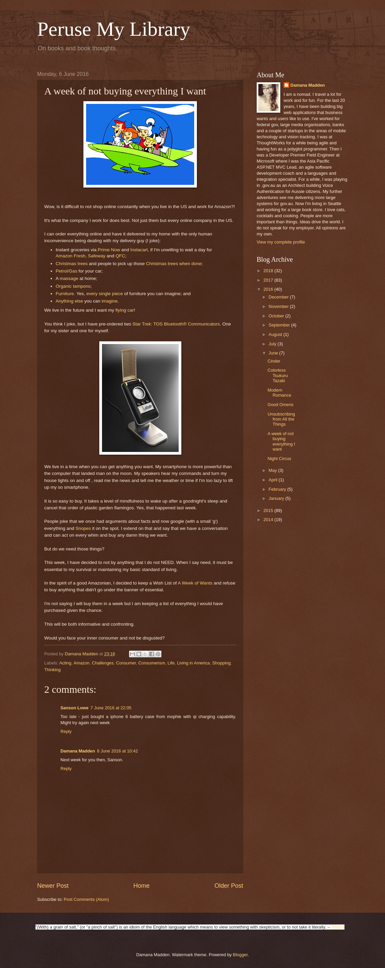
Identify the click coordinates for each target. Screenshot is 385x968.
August (275, 334)
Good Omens (280, 404)
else (79, 301)
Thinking (52, 669)
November (279, 306)
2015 (268, 510)
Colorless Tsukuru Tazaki (277, 375)
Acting (65, 662)
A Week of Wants (195, 583)
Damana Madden (77, 750)
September (279, 325)
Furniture (65, 293)
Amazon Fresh (70, 255)
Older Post (228, 885)
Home (141, 885)
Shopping (221, 662)
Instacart (139, 249)
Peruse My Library (113, 29)
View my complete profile (281, 242)
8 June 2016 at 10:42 (117, 750)
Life (171, 662)
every (92, 293)
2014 (268, 519)
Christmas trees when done (174, 263)
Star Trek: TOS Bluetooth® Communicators (176, 323)
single (105, 293)
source (338, 927)
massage (70, 278)
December (279, 297)
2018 (268, 270)
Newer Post (53, 885)
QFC (120, 255)
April (273, 479)
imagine (110, 301)
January (276, 498)
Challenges (102, 662)
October (276, 315)
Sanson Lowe (74, 707)
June (273, 352)
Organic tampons (73, 286)
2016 (268, 289)
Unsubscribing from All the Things (281, 419)
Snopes (83, 528)
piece (117, 293)
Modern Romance (279, 393)
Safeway (97, 255)
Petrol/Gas (66, 271)
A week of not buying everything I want (281, 441)
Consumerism (151, 662)
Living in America (193, 662)
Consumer (126, 662)
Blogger (240, 954)
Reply (66, 731)
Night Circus (279, 458)
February (277, 489)
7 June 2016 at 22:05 (111, 707)
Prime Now (109, 249)
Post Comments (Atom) (86, 899)
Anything (65, 301)
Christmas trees (72, 263)
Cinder (273, 361)
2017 (268, 280)
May (273, 470)
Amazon (81, 662)
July (272, 343)
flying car (125, 310)
